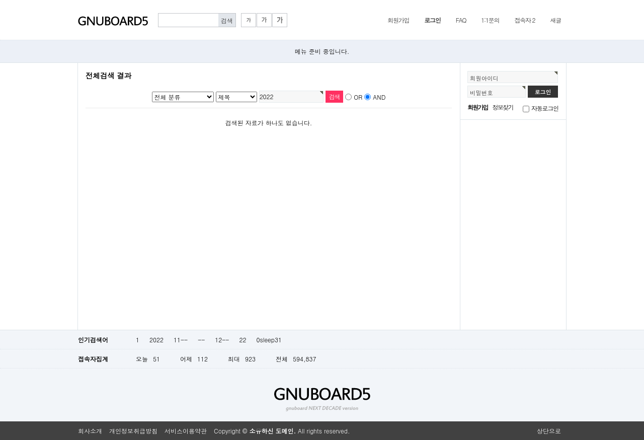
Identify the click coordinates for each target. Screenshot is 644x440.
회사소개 (90, 430)
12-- (222, 339)
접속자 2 (524, 20)
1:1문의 (490, 20)
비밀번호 (481, 93)
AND (379, 97)
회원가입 (398, 20)
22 (242, 339)
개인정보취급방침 (133, 430)
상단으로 (549, 430)
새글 (555, 20)
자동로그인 (544, 108)
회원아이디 (484, 78)
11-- (181, 339)
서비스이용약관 (186, 430)
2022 (156, 339)
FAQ (461, 20)
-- (201, 339)
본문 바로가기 (0, 0)
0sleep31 (269, 339)
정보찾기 (503, 107)
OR (358, 97)
